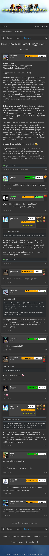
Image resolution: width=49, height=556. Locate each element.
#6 (46, 331)
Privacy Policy (30, 542)
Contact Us (6, 536)
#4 (46, 263)
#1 (46, 169)
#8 (46, 379)
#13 (45, 515)
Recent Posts (18, 31)
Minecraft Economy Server (21, 536)
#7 (46, 350)
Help (45, 536)
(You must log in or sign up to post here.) (24, 523)
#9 (46, 398)
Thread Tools (25, 49)
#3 (46, 210)
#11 (45, 472)
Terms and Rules (17, 542)
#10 (45, 446)
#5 (46, 283)
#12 (45, 494)
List (13, 166)
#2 (46, 189)
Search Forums (7, 31)
